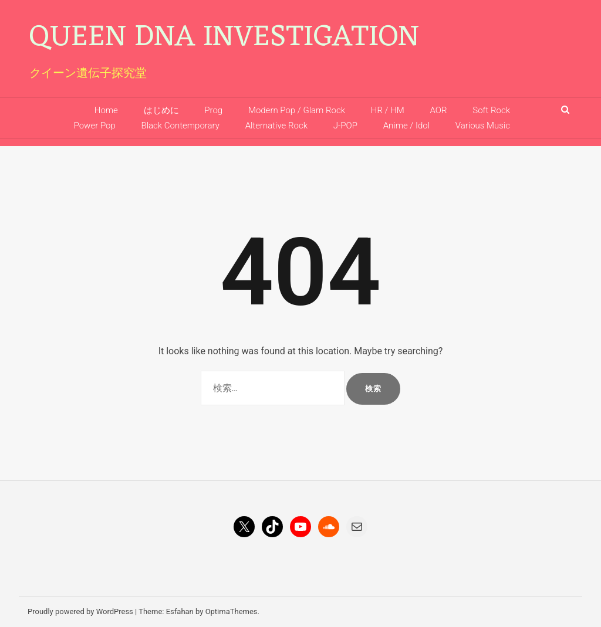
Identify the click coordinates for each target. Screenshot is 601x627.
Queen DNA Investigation (224, 38)
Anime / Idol (406, 125)
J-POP (345, 125)
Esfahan (180, 611)
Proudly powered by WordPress (80, 611)
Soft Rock (491, 110)
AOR (438, 110)
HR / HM (387, 110)
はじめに (161, 110)
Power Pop (95, 125)
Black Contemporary (180, 125)
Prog (213, 110)
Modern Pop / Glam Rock (296, 110)
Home (106, 110)
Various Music (482, 125)
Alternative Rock (276, 125)
